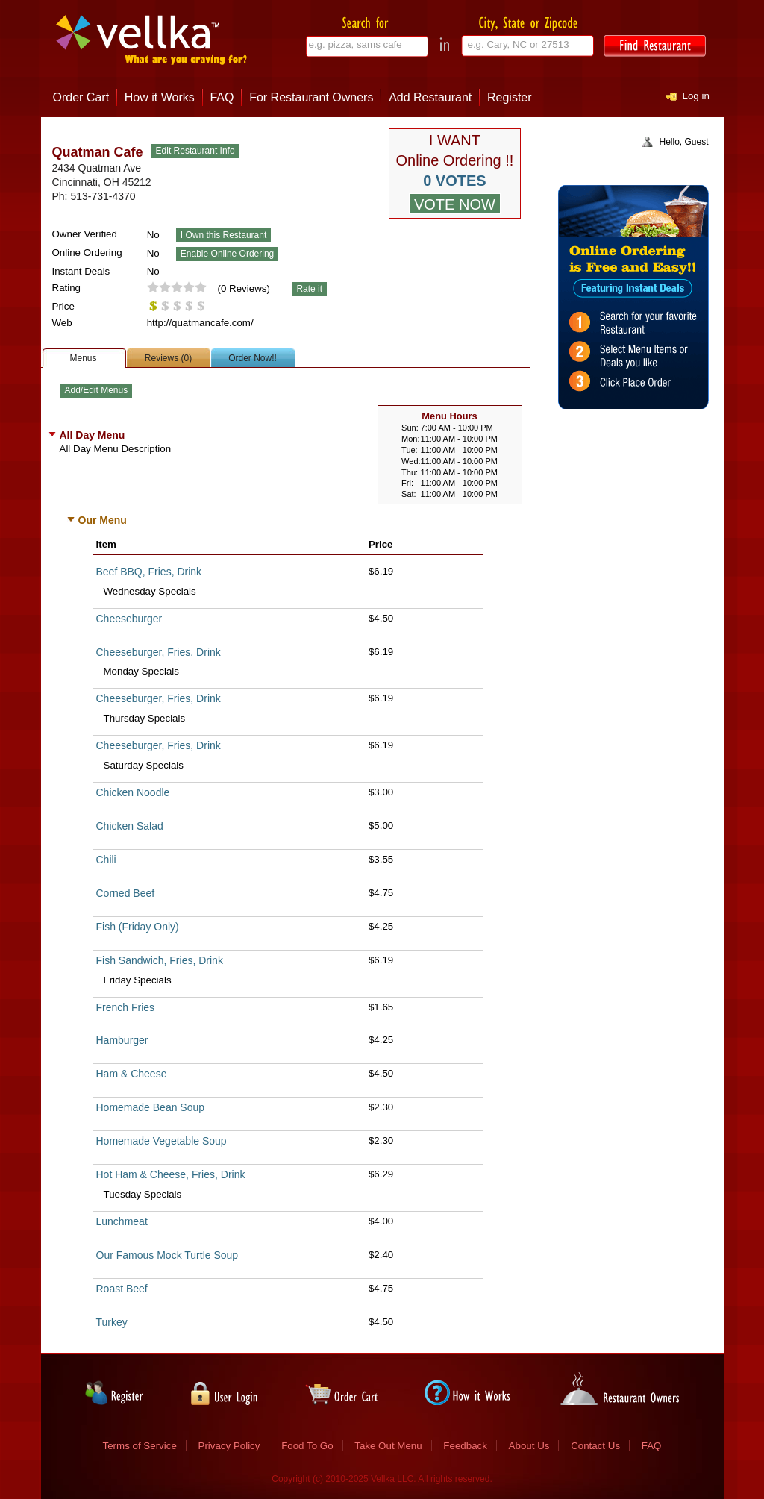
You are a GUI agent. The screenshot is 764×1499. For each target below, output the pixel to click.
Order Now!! (252, 358)
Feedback (465, 1445)
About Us (529, 1445)
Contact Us (595, 1445)
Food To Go (307, 1445)
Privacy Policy (229, 1445)
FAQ (222, 97)
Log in (696, 95)
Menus (82, 358)
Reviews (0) (168, 358)
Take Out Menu (388, 1445)
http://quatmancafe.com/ (200, 322)
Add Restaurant (430, 97)
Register (509, 97)
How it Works (160, 97)
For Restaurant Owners (311, 97)
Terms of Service (140, 1445)
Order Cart (81, 97)
